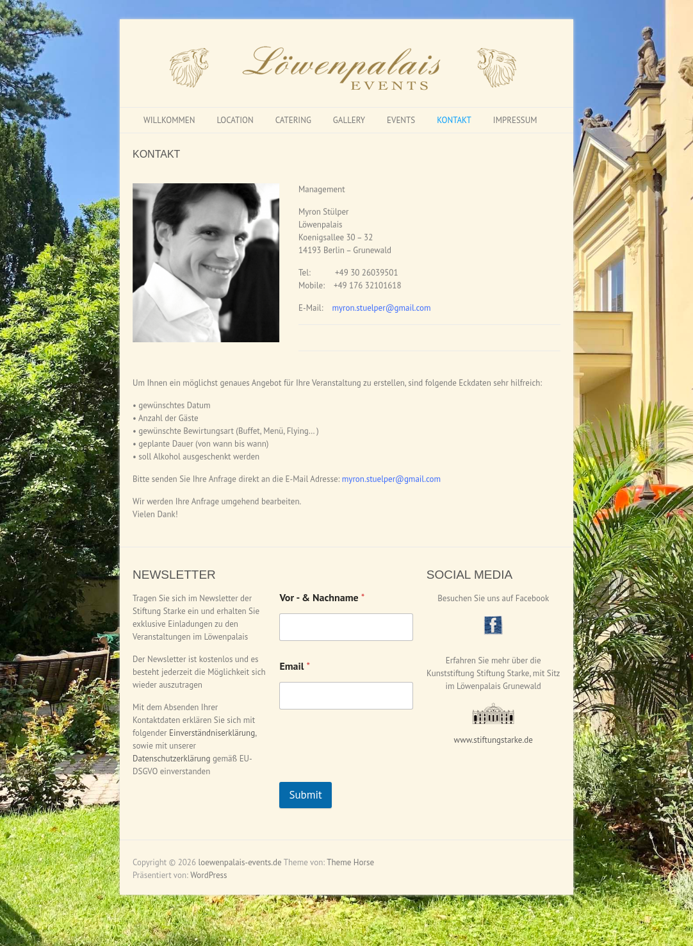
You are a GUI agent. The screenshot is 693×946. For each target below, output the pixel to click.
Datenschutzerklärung (171, 758)
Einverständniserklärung (212, 732)
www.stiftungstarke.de (493, 739)
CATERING (293, 120)
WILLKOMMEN (169, 120)
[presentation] (376, 774)
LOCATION (234, 120)
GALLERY (349, 120)
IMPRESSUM (515, 120)
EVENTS (401, 120)
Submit (305, 795)
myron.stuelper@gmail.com (381, 302)
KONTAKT (454, 120)
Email (294, 666)
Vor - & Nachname (321, 598)
